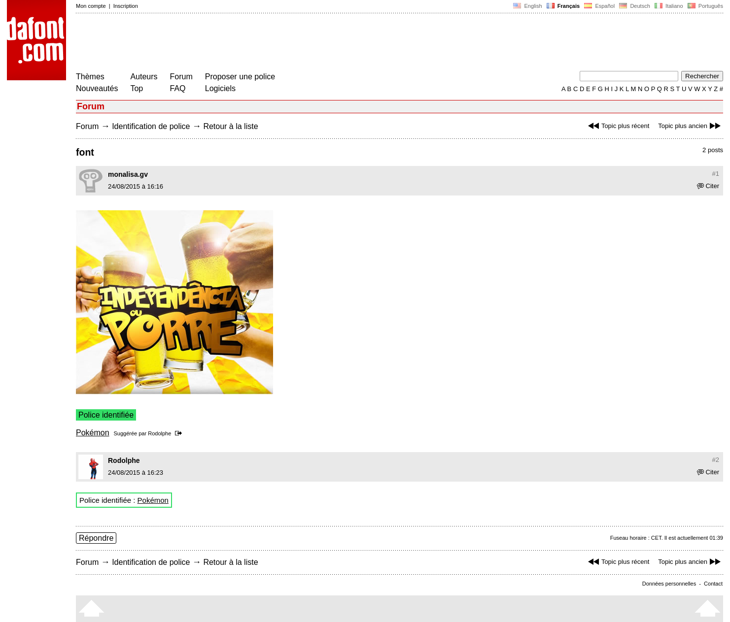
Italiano (669, 6)
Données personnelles (669, 584)
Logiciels (220, 88)
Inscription (125, 6)
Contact (713, 584)
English (527, 6)
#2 (715, 459)
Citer (708, 186)
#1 (715, 173)
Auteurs (143, 76)
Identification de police (151, 126)
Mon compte (91, 6)
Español (599, 6)
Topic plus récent (618, 126)
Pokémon (92, 432)
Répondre (96, 538)
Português (704, 6)
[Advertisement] (255, 43)
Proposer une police (240, 76)
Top (136, 88)
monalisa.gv (128, 174)
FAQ (178, 88)
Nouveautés (97, 88)
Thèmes (90, 76)
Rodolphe (159, 433)
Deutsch (635, 6)
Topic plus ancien (690, 126)
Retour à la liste (230, 126)
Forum (181, 76)
